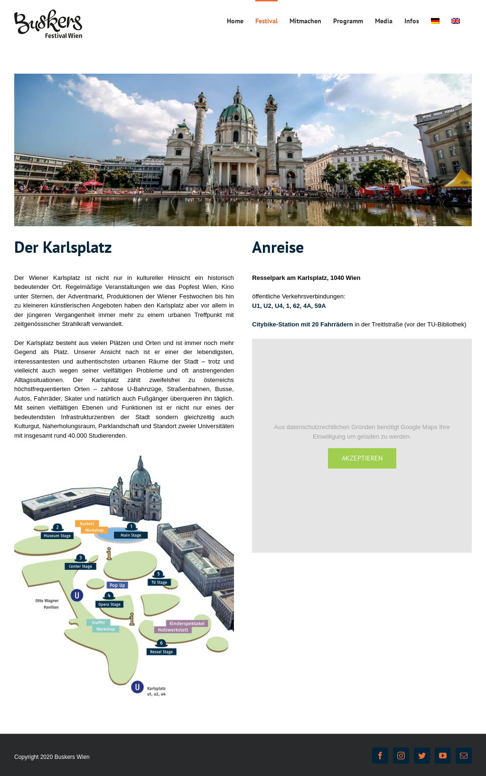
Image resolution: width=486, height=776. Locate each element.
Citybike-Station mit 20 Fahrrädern (302, 324)
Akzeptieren (362, 458)
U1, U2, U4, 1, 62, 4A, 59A (289, 305)
